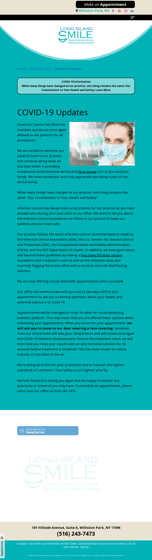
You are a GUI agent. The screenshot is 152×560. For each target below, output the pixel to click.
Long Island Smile (50, 543)
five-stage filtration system (101, 255)
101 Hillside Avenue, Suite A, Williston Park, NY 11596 (76, 527)
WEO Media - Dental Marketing (80, 543)
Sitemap (84, 547)
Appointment (105, 4)
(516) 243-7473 (64, 391)
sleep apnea (87, 171)
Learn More (103, 90)
